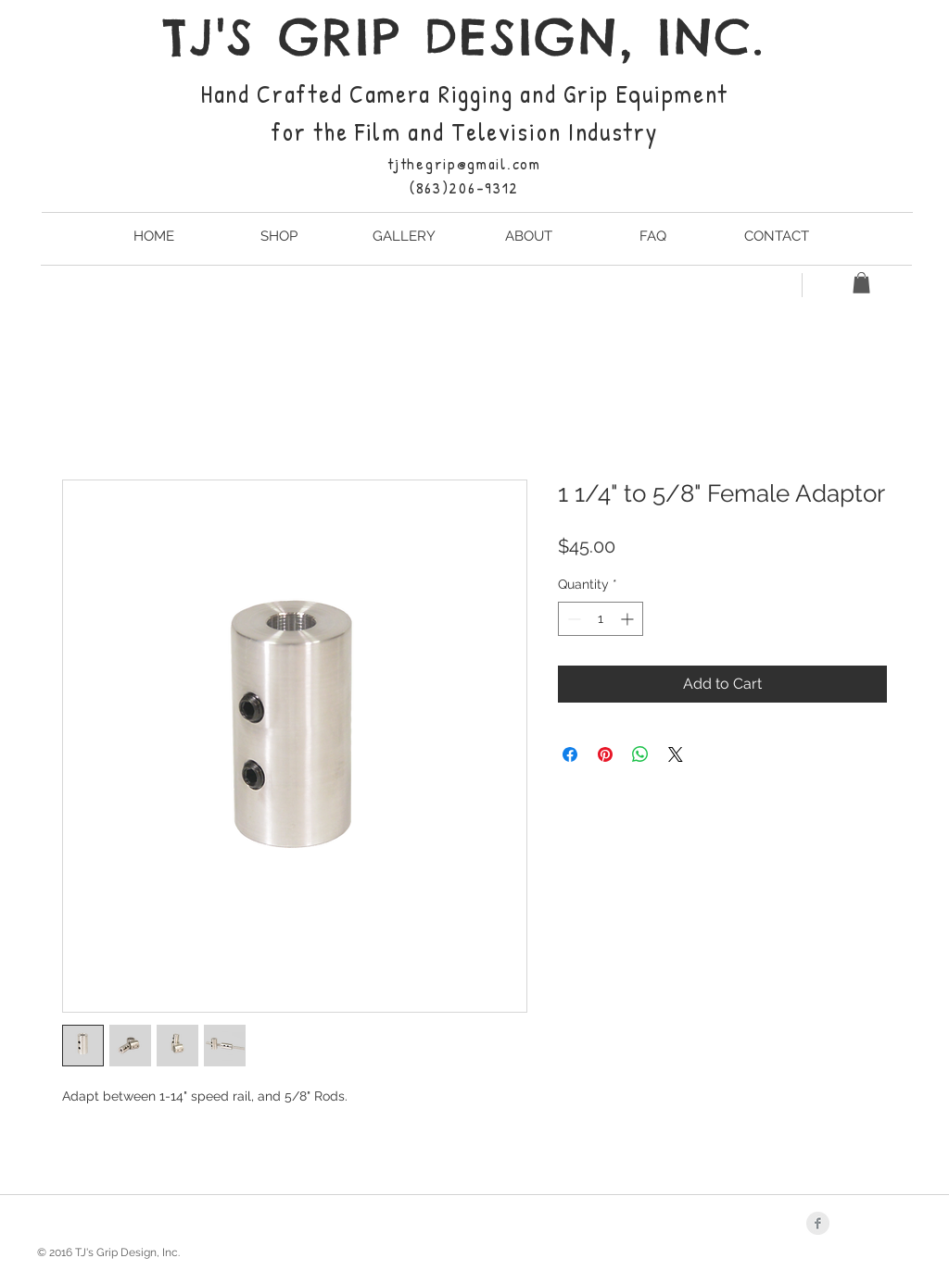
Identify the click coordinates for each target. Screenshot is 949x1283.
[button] (861, 282)
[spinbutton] (600, 619)
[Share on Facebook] (570, 754)
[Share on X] (675, 754)
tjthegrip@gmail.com (463, 163)
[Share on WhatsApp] (640, 754)
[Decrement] (572, 619)
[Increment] (628, 619)
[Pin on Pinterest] (605, 754)
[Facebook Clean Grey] (817, 1223)
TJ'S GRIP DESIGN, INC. (464, 37)
